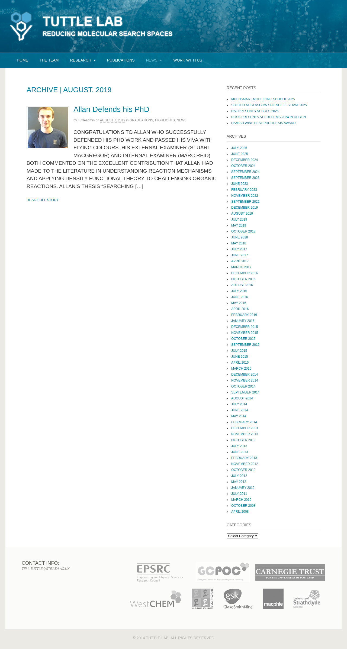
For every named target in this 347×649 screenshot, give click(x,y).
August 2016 (242, 285)
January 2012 (243, 488)
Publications (121, 60)
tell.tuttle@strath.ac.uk (46, 569)
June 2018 (239, 237)
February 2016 (244, 315)
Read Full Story (43, 200)
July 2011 (239, 494)
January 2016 (243, 321)
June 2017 (239, 255)
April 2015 (240, 362)
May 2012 (238, 482)
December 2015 (244, 327)
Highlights (165, 120)
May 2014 (238, 416)
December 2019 (244, 207)
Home (22, 60)
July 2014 (239, 404)
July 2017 (239, 249)
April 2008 (240, 512)
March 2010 (241, 500)
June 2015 (239, 357)
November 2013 (244, 434)
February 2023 (244, 190)
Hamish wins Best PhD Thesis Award (263, 123)
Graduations (141, 120)
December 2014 (244, 374)
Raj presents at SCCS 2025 (254, 111)
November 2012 (244, 464)
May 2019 (238, 225)
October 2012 (243, 470)
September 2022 (245, 202)
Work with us (187, 60)
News (152, 60)
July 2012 (239, 476)
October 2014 (243, 386)
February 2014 (244, 422)
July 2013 (239, 446)
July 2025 (239, 148)
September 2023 (245, 178)
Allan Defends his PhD (111, 109)
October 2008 (243, 506)
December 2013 (244, 428)
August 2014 (242, 398)
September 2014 (245, 392)
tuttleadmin (86, 120)
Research (80, 60)
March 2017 (241, 267)
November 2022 (244, 196)
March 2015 (241, 368)
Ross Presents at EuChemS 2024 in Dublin (268, 117)
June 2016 (239, 297)
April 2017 (240, 261)
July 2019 (239, 219)
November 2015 (244, 333)
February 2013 (244, 458)
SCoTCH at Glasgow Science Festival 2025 (269, 105)
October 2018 (243, 231)
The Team (49, 60)
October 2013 (243, 440)
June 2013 (239, 452)
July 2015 (239, 351)
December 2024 (244, 160)
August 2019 (242, 213)
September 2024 (245, 172)
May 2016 (238, 303)
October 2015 (243, 339)
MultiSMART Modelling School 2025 (263, 99)
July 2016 (239, 291)
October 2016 (243, 279)
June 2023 (239, 184)
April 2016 (240, 309)
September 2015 (245, 345)
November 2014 (244, 380)
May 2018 (238, 243)
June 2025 (239, 154)
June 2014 (239, 410)
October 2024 (243, 166)
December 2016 (244, 273)
